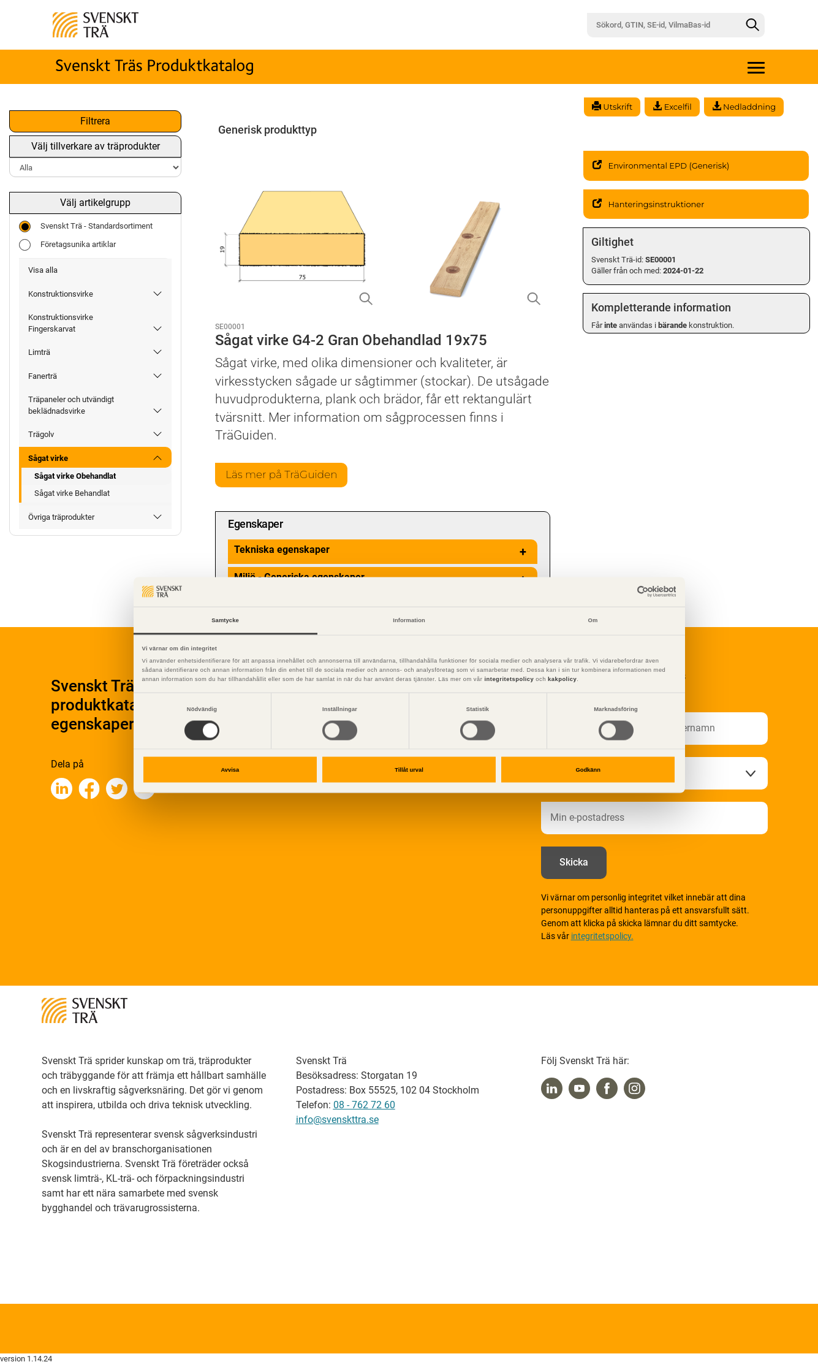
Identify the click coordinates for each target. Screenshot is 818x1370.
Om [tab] (593, 620)
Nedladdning (744, 107)
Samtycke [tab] (225, 620)
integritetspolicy (508, 679)
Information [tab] (409, 620)
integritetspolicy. (602, 937)
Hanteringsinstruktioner (648, 204)
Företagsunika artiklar (67, 245)
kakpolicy (562, 679)
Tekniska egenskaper (382, 553)
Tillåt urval (409, 770)
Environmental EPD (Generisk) (661, 165)
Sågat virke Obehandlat (75, 476)
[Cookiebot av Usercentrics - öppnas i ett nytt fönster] (622, 592)
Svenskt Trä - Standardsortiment (86, 226)
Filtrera (95, 121)
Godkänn (587, 770)
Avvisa (230, 770)
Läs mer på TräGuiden (285, 475)
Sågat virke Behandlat (72, 493)
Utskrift (612, 107)
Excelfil (672, 107)
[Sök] (752, 25)
